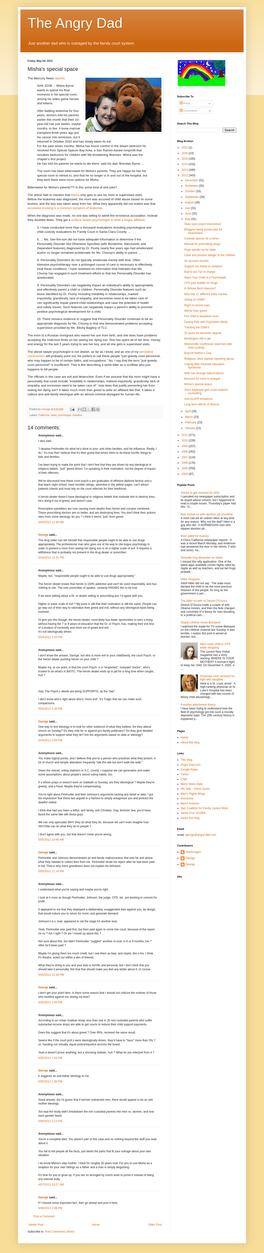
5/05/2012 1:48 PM (50, 1081)
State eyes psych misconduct (202, 224)
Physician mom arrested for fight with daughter (217, 677)
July (188, 208)
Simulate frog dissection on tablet (202, 557)
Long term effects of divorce (201, 404)
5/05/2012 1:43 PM (50, 1058)
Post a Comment (44, 1216)
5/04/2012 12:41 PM (51, 557)
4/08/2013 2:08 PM (50, 1208)
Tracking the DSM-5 (196, 327)
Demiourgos (193, 852)
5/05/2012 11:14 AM (51, 871)
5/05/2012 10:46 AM (51, 839)
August (190, 202)
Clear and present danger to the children (209, 255)
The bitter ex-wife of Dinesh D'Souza (204, 601)
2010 (185, 440)
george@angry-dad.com (200, 835)
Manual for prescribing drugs (202, 244)
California (43, 415)
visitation (77, 415)
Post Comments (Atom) (60, 1231)
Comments (188, 110)
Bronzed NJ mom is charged (202, 378)
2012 (185, 175)
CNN (184, 779)
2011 (185, 435)
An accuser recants (196, 261)
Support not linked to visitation (203, 266)
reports (59, 78)
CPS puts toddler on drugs (201, 283)
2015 (185, 158)
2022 (185, 147)
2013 (185, 170)
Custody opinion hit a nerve (201, 238)
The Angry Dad (75, 23)
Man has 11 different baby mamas (205, 294)
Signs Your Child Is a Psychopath (205, 277)
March (189, 417)
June (188, 213)
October (190, 191)
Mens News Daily (192, 784)
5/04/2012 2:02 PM (50, 637)
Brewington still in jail (197, 338)
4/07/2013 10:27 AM (51, 1184)
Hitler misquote (190, 579)
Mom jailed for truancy (195, 536)
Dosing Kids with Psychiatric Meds (206, 322)
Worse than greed (195, 310)
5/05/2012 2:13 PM (50, 1121)
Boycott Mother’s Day (197, 353)
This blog (186, 759)
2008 (185, 451)
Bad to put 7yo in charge (199, 271)
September (192, 197)
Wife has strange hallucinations (204, 373)
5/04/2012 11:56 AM (51, 522)
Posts (185, 103)
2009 (185, 446)
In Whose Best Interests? (200, 288)
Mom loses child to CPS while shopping (215, 645)
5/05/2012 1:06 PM (50, 1002)
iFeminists (187, 798)
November (192, 185)
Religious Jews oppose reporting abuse (209, 358)
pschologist (64, 415)
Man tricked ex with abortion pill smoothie (207, 514)
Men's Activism (190, 803)
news (54, 415)
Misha (75, 195)
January (190, 428)
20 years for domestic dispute (203, 333)
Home (96, 1224)
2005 (185, 468)
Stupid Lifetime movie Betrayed (200, 622)
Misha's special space (198, 384)
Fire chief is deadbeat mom (201, 316)
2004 (185, 474)
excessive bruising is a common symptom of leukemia (65, 208)
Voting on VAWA (194, 299)
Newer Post (36, 1224)
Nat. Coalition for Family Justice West (204, 808)
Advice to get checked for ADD (200, 492)
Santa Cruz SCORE (193, 813)
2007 (185, 457)
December (192, 180)
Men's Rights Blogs (193, 793)
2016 (185, 153)
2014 (185, 164)
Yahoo (185, 774)
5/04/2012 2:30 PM (50, 708)
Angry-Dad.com (190, 764)
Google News (189, 769)
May (188, 219)
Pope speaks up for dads (200, 249)
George (43, 534)
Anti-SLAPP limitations (198, 399)
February (191, 422)
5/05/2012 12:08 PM (51, 974)
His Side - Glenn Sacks (195, 788)
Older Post (155, 1224)
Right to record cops (197, 305)
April (188, 411)
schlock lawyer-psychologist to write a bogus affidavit (107, 220)
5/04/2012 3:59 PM (50, 740)
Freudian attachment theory (198, 704)
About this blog (190, 742)
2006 (185, 462)
